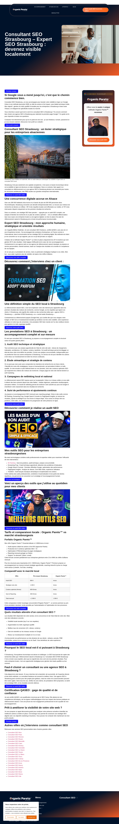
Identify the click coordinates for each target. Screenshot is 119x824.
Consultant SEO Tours (15, 756)
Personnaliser (10, 817)
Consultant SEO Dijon (15, 770)
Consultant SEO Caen (15, 743)
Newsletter (55, 13)
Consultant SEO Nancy (15, 765)
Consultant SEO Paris (15, 735)
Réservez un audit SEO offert (15, 195)
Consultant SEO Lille (14, 776)
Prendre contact (11, 91)
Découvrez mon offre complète (16, 257)
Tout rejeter (21, 817)
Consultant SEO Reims (15, 774)
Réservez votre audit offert (14, 327)
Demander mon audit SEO (98, 140)
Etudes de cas (53, 6)
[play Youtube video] (37, 282)
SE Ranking (12, 463)
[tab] (69, 797)
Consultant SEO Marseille (16, 741)
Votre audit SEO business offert (93, 10)
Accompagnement (40, 6)
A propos (65, 6)
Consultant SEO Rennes (16, 737)
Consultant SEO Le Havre (16, 750)
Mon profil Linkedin (12, 125)
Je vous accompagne (13, 479)
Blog (74, 6)
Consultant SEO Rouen (15, 739)
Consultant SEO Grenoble (16, 748)
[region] (21, 811)
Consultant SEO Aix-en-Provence (18, 761)
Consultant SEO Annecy (15, 745)
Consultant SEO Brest (15, 772)
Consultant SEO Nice (15, 732)
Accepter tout (31, 817)
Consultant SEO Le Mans (16, 754)
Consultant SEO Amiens (15, 767)
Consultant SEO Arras (15, 763)
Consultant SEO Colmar (15, 759)
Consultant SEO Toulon (15, 752)
